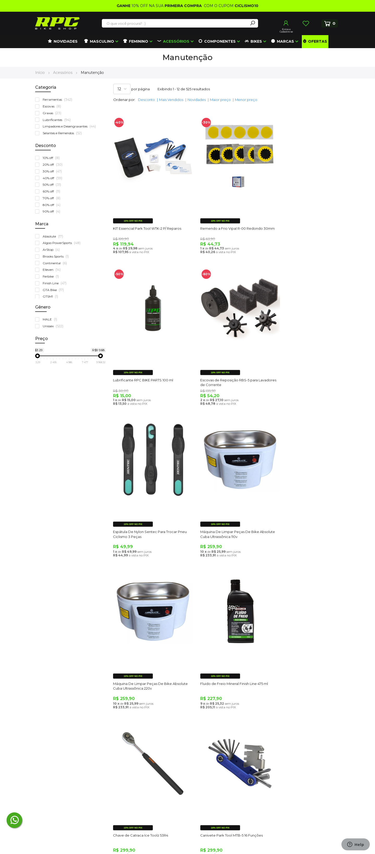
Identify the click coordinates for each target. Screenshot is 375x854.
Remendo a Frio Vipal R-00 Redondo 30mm (223, 221)
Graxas (53, 113)
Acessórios (63, 72)
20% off (54, 164)
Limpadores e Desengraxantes (70, 126)
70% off (53, 198)
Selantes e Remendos (63, 133)
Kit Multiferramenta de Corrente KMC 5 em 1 (302, 652)
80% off (53, 205)
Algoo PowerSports (63, 243)
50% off (53, 185)
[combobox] (175, 23)
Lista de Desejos (305, 23)
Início (40, 72)
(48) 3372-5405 (54, 762)
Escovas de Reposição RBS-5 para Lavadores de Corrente (142, 365)
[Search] (252, 23)
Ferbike (52, 276)
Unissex (54, 326)
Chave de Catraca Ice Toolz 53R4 (297, 506)
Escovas (53, 106)
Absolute (54, 236)
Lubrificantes (58, 120)
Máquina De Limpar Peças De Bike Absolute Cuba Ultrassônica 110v (299, 365)
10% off (52, 158)
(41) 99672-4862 (57, 773)
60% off (52, 191)
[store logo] (57, 23)
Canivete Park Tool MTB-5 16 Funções (145, 650)
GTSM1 (51, 296)
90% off (52, 211)
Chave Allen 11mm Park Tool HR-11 (219, 650)
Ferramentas (58, 99)
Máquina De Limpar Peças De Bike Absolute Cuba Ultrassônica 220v (143, 508)
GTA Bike (54, 290)
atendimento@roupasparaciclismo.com (73, 750)
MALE (51, 319)
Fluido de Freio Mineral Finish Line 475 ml (225, 506)
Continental (56, 263)
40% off (53, 178)
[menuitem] (63, 41)
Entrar (286, 23)
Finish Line (56, 283)
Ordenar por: (124, 100)
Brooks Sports (57, 256)
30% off (53, 171)
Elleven (53, 270)
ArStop (52, 250)
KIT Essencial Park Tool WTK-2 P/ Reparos (148, 219)
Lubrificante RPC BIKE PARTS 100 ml (300, 219)
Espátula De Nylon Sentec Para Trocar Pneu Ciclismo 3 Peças (224, 365)
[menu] (187, 41)
